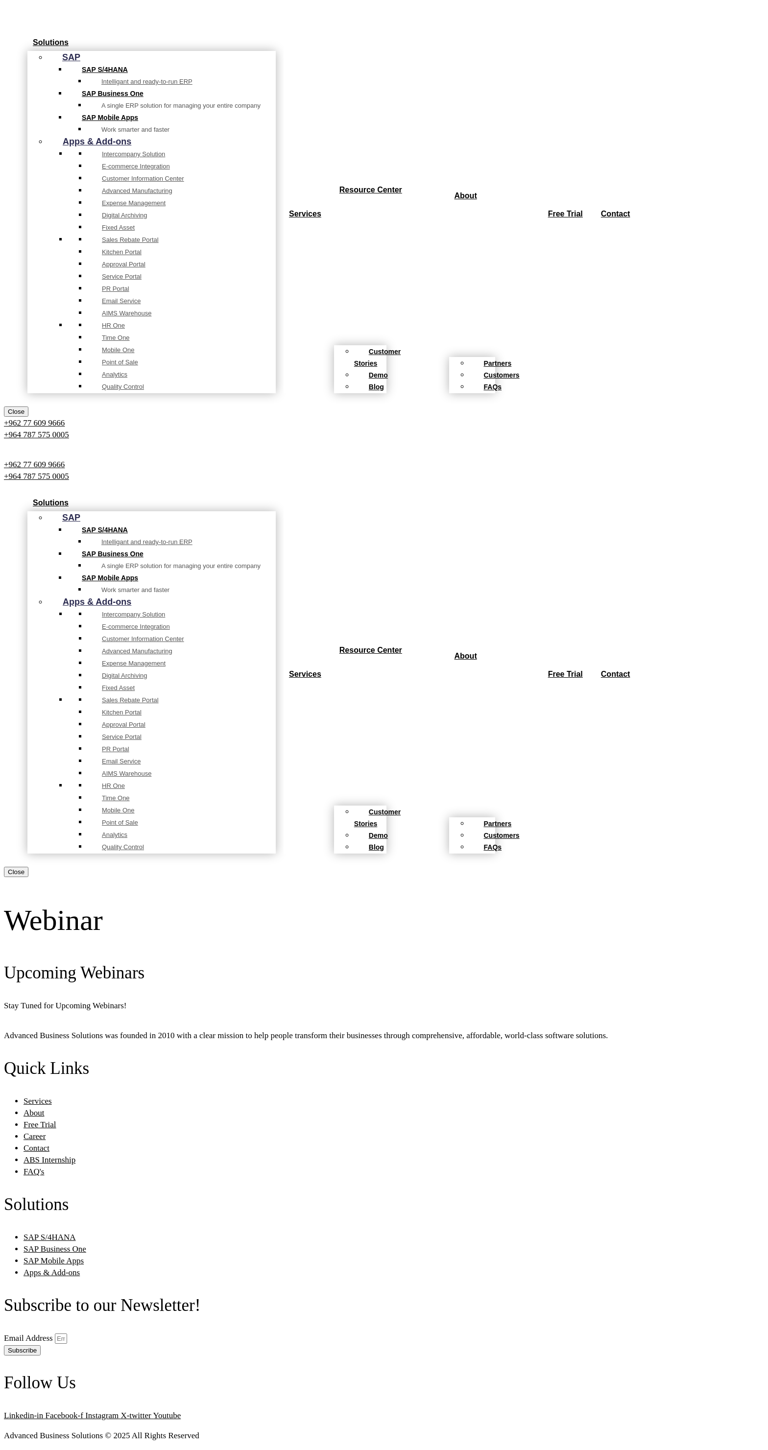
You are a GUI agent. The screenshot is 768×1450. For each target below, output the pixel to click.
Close (16, 411)
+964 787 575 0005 (36, 434)
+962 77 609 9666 (34, 423)
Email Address (29, 1338)
